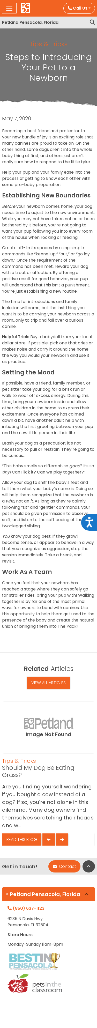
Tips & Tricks (48, 44)
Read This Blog (21, 839)
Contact (64, 866)
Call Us (77, 8)
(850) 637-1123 (26, 908)
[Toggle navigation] (9, 8)
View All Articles (48, 683)
